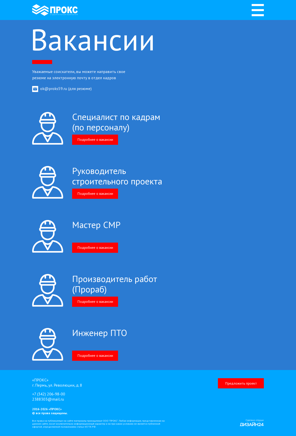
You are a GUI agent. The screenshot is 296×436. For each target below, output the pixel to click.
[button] (241, 383)
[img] (258, 10)
